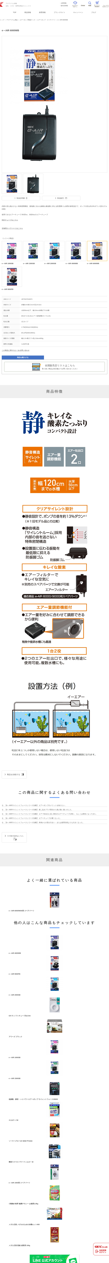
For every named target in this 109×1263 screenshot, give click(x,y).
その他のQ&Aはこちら (14, 837)
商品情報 (27, 12)
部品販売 (61, 198)
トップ (2, 20)
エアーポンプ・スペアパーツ (46, 20)
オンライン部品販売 (97, 4)
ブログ (93, 12)
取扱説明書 (21, 198)
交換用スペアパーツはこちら (12, 228)
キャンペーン (78, 12)
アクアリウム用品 (12, 20)
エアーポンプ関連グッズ (27, 20)
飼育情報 (42, 12)
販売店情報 (64, 5)
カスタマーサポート (75, 4)
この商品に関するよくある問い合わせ (15, 350)
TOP (14, 12)
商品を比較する (14, 774)
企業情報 (63, 3)
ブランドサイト (59, 12)
